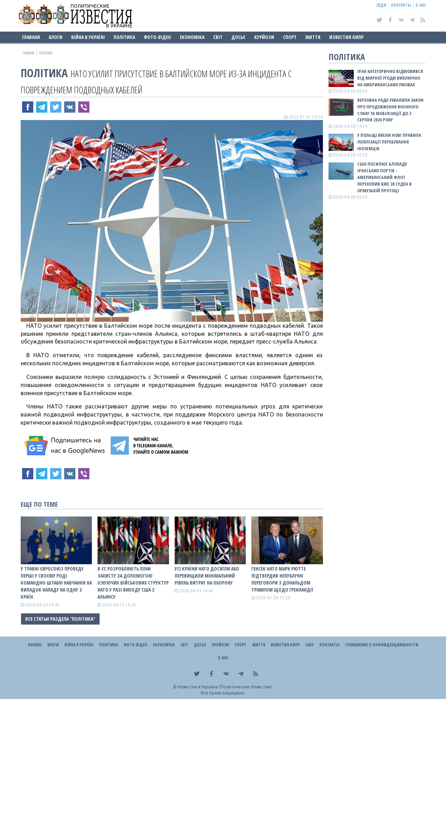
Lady (309, 645)
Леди (381, 5)
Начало (35, 645)
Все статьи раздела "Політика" (60, 618)
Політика (124, 37)
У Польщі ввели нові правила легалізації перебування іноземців (389, 142)
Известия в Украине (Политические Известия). (225, 687)
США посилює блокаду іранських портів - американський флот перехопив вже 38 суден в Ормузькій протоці (384, 177)
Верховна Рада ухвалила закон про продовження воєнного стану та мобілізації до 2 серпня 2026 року (390, 110)
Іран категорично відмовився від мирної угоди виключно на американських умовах (390, 78)
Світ (218, 37)
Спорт (290, 37)
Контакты (401, 5)
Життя (312, 37)
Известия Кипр (346, 37)
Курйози (264, 37)
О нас (420, 5)
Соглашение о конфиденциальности (381, 645)
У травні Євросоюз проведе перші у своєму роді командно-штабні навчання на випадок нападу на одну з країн (56, 582)
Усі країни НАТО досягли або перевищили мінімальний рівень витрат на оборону (207, 575)
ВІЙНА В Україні (88, 37)
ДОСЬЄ (238, 37)
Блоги (55, 37)
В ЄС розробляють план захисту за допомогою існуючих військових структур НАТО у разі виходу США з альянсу (133, 582)
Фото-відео (157, 37)
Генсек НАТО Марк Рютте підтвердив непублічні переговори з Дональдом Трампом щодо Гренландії (282, 579)
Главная (31, 37)
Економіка (192, 37)
